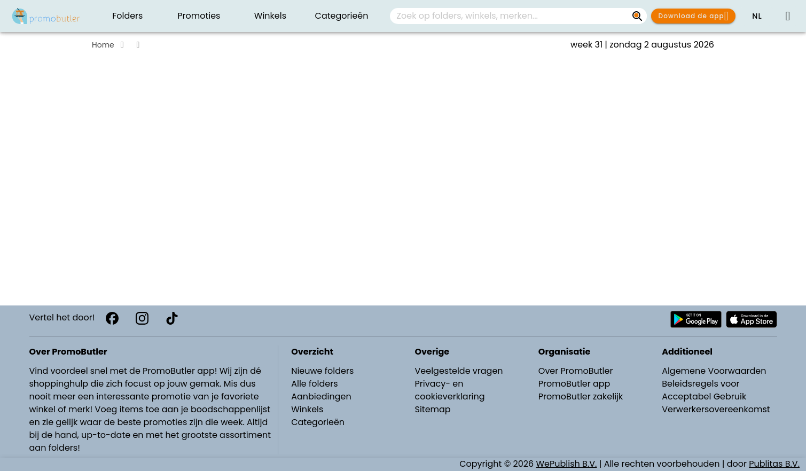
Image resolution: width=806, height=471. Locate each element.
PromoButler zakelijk (580, 396)
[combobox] (518, 16)
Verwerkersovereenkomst (716, 409)
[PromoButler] (46, 16)
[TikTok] (172, 318)
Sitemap (432, 409)
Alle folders (314, 384)
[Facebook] (112, 318)
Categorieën (318, 422)
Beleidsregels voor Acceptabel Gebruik (704, 390)
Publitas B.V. (774, 464)
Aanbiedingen (321, 396)
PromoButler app (574, 384)
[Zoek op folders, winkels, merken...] (637, 16)
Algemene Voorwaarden (714, 371)
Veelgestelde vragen (458, 371)
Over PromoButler (575, 371)
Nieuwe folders (322, 371)
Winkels (307, 409)
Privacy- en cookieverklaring (449, 390)
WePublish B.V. (566, 464)
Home (103, 45)
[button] (757, 16)
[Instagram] (142, 318)
